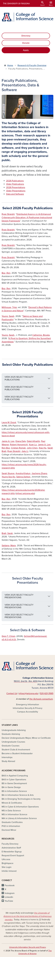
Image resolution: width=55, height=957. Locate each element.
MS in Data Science (11, 810)
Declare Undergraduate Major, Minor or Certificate (26, 738)
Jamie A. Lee (8, 441)
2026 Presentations (15, 187)
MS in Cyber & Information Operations (20, 806)
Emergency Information (27, 704)
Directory (25, 35)
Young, (8, 316)
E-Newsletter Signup (12, 851)
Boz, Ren (6, 273)
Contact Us (11, 693)
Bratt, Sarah (7, 533)
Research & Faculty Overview (32, 65)
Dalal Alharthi (33, 441)
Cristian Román (18, 448)
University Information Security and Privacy (27, 947)
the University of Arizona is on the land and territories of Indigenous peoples (27, 916)
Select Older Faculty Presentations (27, 580)
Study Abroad (8, 761)
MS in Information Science (14, 814)
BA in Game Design (11, 787)
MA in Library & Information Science (19, 818)
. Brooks (41, 335)
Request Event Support (13, 855)
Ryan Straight (13, 451)
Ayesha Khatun (23, 473)
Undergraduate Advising (14, 730)
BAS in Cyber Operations (14, 779)
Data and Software (15, 194)
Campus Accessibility (27, 711)
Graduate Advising (11, 734)
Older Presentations (15, 190)
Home (10, 65)
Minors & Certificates (12, 802)
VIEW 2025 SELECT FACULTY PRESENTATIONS (19, 596)
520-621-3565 (46, 693)
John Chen (32, 448)
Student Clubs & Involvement (16, 749)
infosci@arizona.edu (28, 693)
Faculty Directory (10, 843)
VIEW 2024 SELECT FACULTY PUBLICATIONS (19, 388)
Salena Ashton (23, 476)
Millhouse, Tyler (9, 307)
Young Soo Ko (8, 476)
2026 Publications (15, 180)
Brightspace (7, 863)
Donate (26, 43)
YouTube (9, 901)
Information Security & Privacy (27, 708)
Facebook (9, 885)
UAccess (6, 859)
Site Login (6, 867)
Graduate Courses (10, 745)
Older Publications (15, 184)
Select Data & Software (27, 630)
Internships (7, 757)
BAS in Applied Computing (15, 775)
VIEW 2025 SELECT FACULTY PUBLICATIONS (19, 378)
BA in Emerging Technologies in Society (21, 799)
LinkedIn (9, 897)
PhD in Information (11, 826)
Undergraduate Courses (13, 741)
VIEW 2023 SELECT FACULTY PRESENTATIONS (19, 616)
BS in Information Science (14, 791)
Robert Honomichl (19, 444)
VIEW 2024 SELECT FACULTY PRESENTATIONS (19, 606)
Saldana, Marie (9, 545)
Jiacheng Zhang (39, 473)
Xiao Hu (42, 448)
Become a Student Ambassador (17, 753)
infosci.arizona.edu (25, 493)
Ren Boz (6, 448)
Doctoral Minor (9, 830)
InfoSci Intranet (9, 871)
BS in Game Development (14, 783)
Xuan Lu (33, 444)
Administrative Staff (11, 847)
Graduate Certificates (12, 822)
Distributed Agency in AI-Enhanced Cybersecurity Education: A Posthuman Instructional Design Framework (27, 217)
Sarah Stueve (8, 473)
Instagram (9, 893)
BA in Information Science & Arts (18, 795)
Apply (26, 50)
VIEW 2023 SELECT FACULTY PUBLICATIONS (19, 398)
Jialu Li (24, 451)
